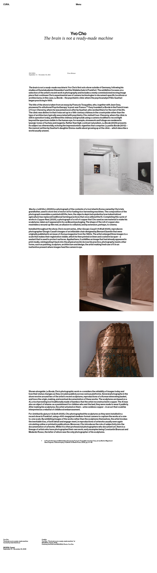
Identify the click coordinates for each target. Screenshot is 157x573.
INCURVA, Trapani (9, 547)
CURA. (6, 4)
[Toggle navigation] (78, 4)
